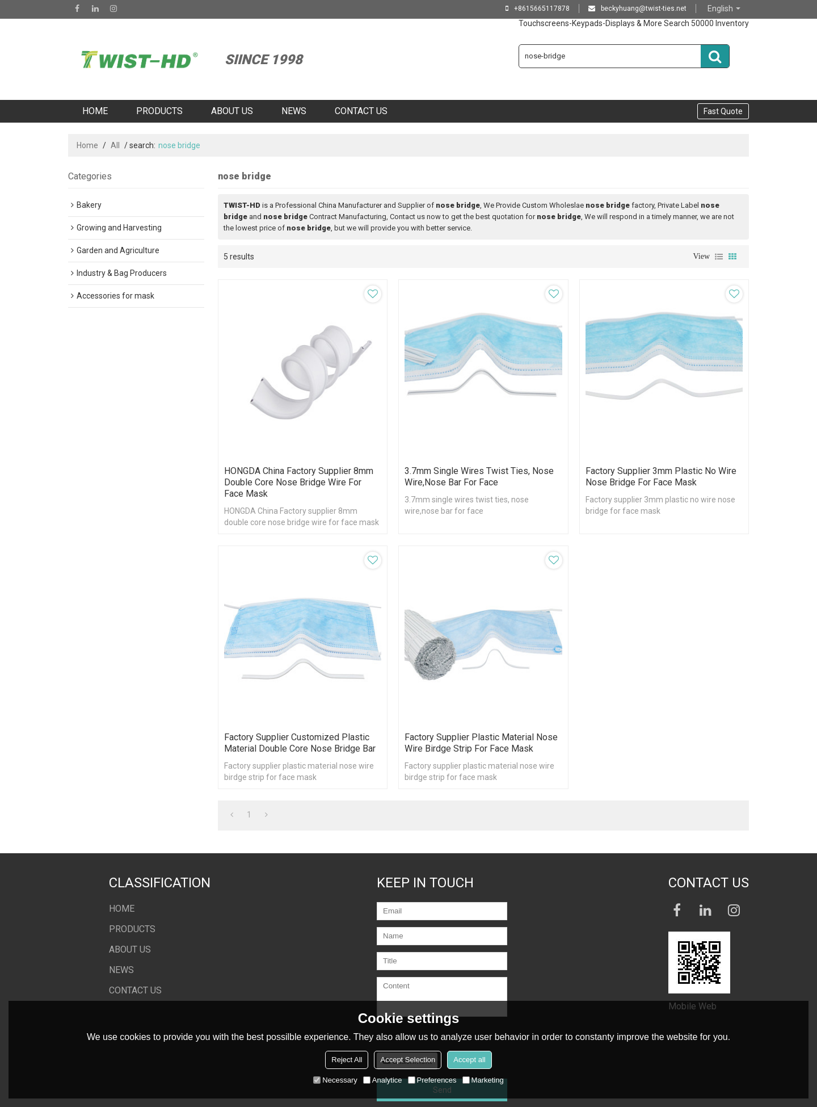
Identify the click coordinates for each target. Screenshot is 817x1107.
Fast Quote (723, 111)
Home (87, 145)
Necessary (335, 1080)
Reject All (346, 1059)
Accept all (469, 1059)
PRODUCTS (159, 111)
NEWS (293, 111)
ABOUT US (232, 111)
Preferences (432, 1080)
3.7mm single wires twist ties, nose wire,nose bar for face (479, 477)
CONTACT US (361, 111)
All (115, 145)
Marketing (483, 1080)
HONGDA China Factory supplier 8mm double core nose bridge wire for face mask (298, 482)
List (719, 256)
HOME (95, 111)
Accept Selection (407, 1059)
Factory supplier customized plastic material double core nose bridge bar (300, 743)
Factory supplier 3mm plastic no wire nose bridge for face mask (661, 477)
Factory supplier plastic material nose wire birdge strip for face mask (481, 743)
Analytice (382, 1080)
